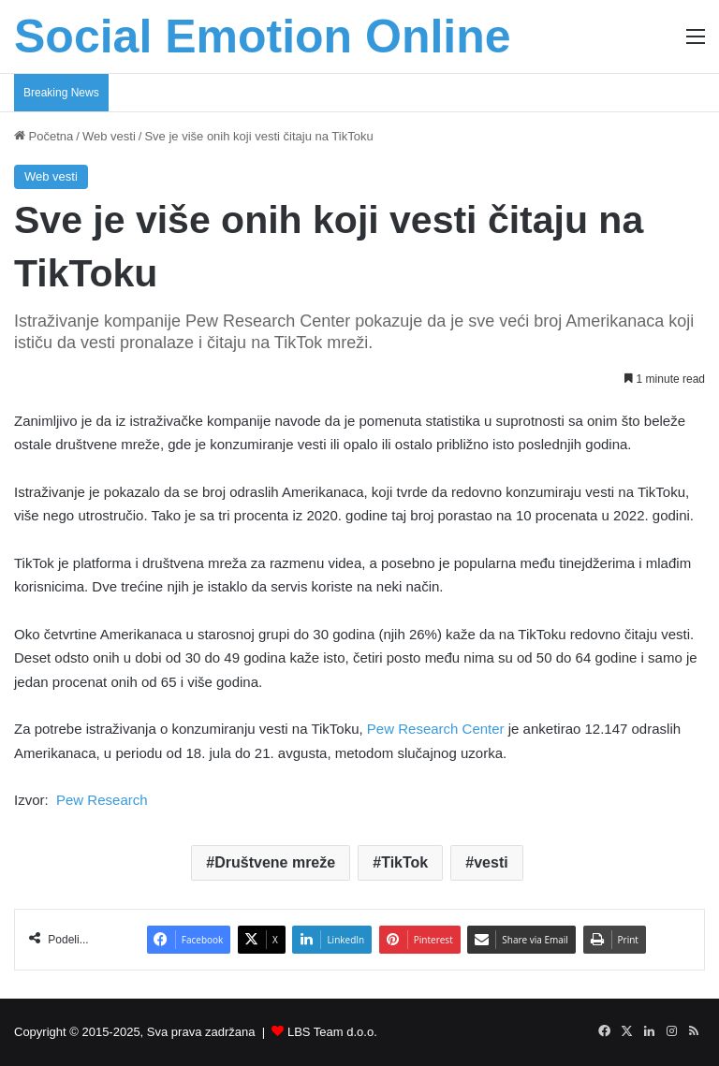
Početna (43, 136)
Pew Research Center (434, 729)
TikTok (404, 862)
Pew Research (102, 800)
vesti (490, 862)
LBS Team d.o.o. (332, 1032)
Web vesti (109, 136)
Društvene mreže (274, 862)
